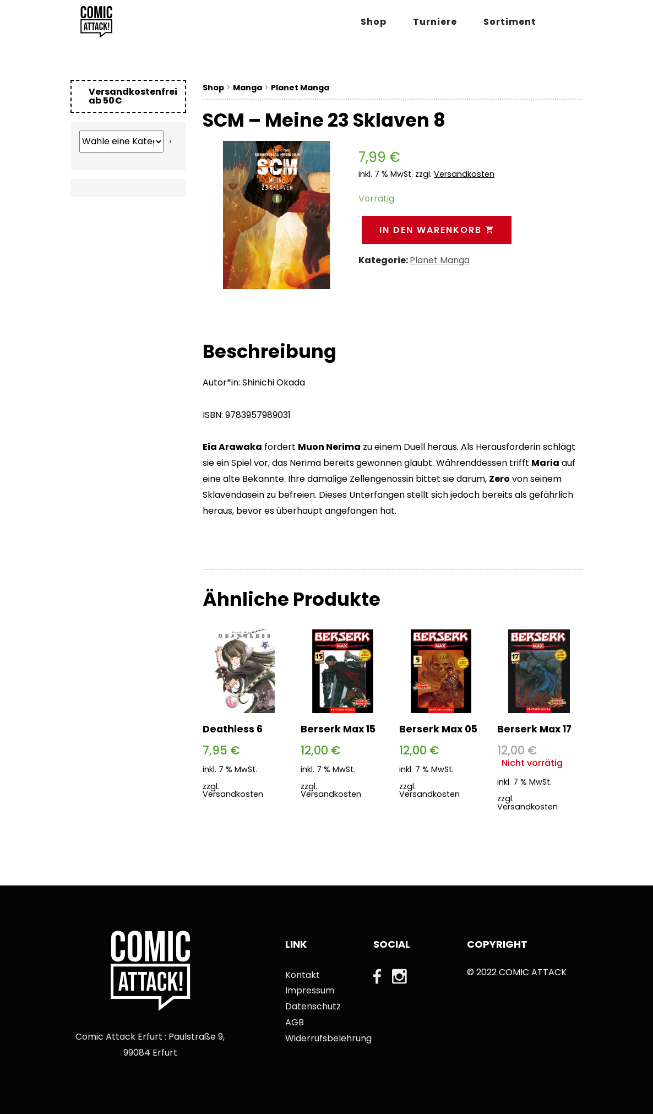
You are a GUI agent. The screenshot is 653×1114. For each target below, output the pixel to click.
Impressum (309, 990)
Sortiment (509, 21)
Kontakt (302, 975)
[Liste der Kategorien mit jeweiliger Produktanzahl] (121, 142)
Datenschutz (313, 1006)
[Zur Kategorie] (170, 142)
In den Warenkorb (436, 230)
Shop (374, 21)
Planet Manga (300, 87)
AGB (294, 1022)
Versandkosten (464, 174)
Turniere (435, 21)
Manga (247, 87)
